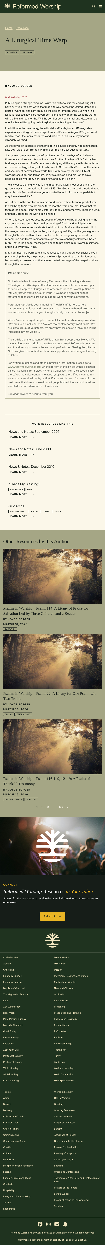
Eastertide (8, 1043)
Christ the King (11, 1080)
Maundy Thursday (13, 1025)
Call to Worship (62, 1098)
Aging (6, 1098)
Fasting (7, 1171)
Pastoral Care (61, 1000)
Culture (7, 1153)
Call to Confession (63, 1116)
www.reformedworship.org (24, 366)
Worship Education (64, 1080)
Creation (7, 1147)
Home (8, 27)
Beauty (7, 1104)
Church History (11, 1128)
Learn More (21, 437)
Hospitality (8, 1190)
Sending (58, 1206)
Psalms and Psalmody (65, 1019)
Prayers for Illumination (66, 1147)
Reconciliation (61, 1025)
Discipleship (16, 489)
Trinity (57, 1055)
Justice (35, 511)
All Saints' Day (10, 1074)
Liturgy (27, 52)
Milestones (59, 963)
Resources (22, 27)
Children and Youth (13, 1116)
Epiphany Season (12, 982)
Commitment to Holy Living (68, 1141)
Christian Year (10, 1122)
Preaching (59, 1006)
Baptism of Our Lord (14, 988)
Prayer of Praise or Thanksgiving (71, 1200)
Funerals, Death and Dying (17, 1178)
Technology (60, 1049)
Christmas (8, 969)
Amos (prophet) (18, 511)
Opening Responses (64, 1110)
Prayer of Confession (65, 1122)
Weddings (59, 1062)
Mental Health (61, 957)
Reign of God (23, 714)
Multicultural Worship (65, 982)
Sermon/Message (63, 1159)
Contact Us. (81, 1239)
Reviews (58, 1037)
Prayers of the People (65, 1187)
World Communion (63, 1074)
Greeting (58, 1104)
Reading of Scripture (65, 1153)
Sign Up (53, 916)
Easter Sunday (11, 1037)
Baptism (58, 1165)
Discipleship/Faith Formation (18, 1165)
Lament (47, 511)
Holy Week (9, 1012)
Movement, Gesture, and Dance (71, 975)
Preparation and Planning (67, 1012)
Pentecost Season (12, 1062)
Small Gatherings (63, 1043)
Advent (12, 52)
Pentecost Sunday (13, 1055)
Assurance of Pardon (65, 1134)
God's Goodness (13, 799)
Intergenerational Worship (16, 1196)
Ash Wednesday (12, 1006)
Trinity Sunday (10, 1068)
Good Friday (9, 1031)
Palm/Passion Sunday (14, 1019)
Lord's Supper (61, 1193)
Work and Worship (64, 1068)
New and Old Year (64, 988)
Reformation (60, 1031)
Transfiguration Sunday (15, 994)
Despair (9, 714)
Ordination (59, 994)
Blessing (7, 1110)
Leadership (9, 1208)
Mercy (58, 511)
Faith (29, 489)
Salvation (10, 629)
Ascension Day (11, 1049)
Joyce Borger (21, 85)
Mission (58, 969)
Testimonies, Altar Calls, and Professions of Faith (76, 1180)
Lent (5, 1000)
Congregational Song (14, 1141)
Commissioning (11, 1134)
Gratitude (31, 799)
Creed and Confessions (66, 1171)
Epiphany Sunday (12, 975)
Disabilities (8, 1159)
